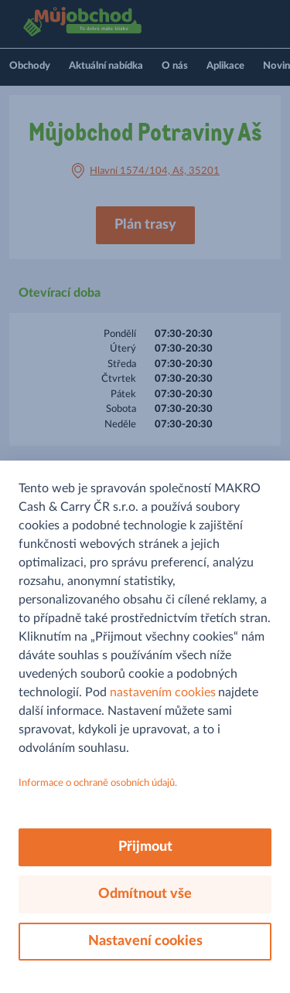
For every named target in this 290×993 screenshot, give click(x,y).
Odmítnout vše (145, 894)
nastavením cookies (163, 692)
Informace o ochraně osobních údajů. (98, 783)
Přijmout (145, 847)
